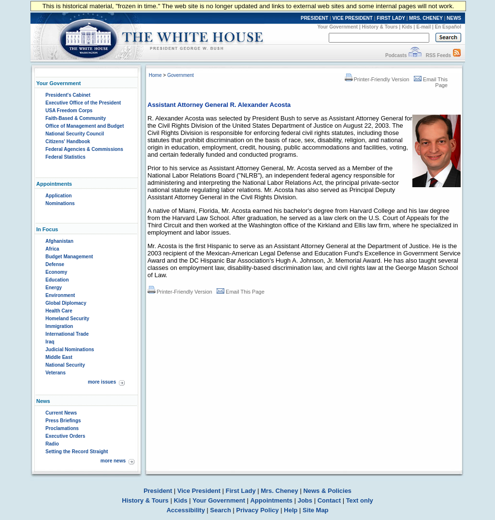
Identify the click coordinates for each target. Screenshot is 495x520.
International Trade (66, 334)
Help (290, 510)
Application (58, 195)
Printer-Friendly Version (377, 79)
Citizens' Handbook (67, 141)
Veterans (55, 372)
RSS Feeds (438, 55)
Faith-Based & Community (75, 118)
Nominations (60, 203)
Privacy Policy (257, 510)
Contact (329, 500)
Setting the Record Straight (76, 451)
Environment (60, 295)
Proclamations (62, 428)
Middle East (59, 357)
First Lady (241, 490)
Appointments (271, 500)
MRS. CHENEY (425, 18)
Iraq (49, 341)
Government (180, 75)
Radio (52, 443)
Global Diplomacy (65, 303)
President (158, 490)
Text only (359, 500)
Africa (52, 249)
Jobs (305, 500)
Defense (54, 264)
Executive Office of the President (83, 102)
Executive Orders (65, 436)
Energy (53, 287)
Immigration (59, 326)
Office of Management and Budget (84, 126)
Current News (61, 413)
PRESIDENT (314, 18)
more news (113, 460)
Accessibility (185, 510)
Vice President (198, 490)
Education (57, 279)
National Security (65, 365)
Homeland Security (67, 318)
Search (220, 510)
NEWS (454, 18)
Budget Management (69, 256)
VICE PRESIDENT (353, 18)
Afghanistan (59, 241)
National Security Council (74, 133)
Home (155, 75)
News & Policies (327, 490)
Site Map (315, 510)
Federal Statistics (65, 157)
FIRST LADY (391, 18)
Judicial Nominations (69, 349)
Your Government (337, 27)
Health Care (59, 310)
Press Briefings (63, 420)
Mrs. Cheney (279, 490)
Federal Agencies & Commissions (84, 149)
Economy (56, 272)
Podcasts (396, 55)
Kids (407, 27)
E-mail (423, 27)
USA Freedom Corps (68, 110)
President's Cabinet (67, 95)
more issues (102, 382)
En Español (448, 27)
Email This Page (240, 292)
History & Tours (380, 27)
